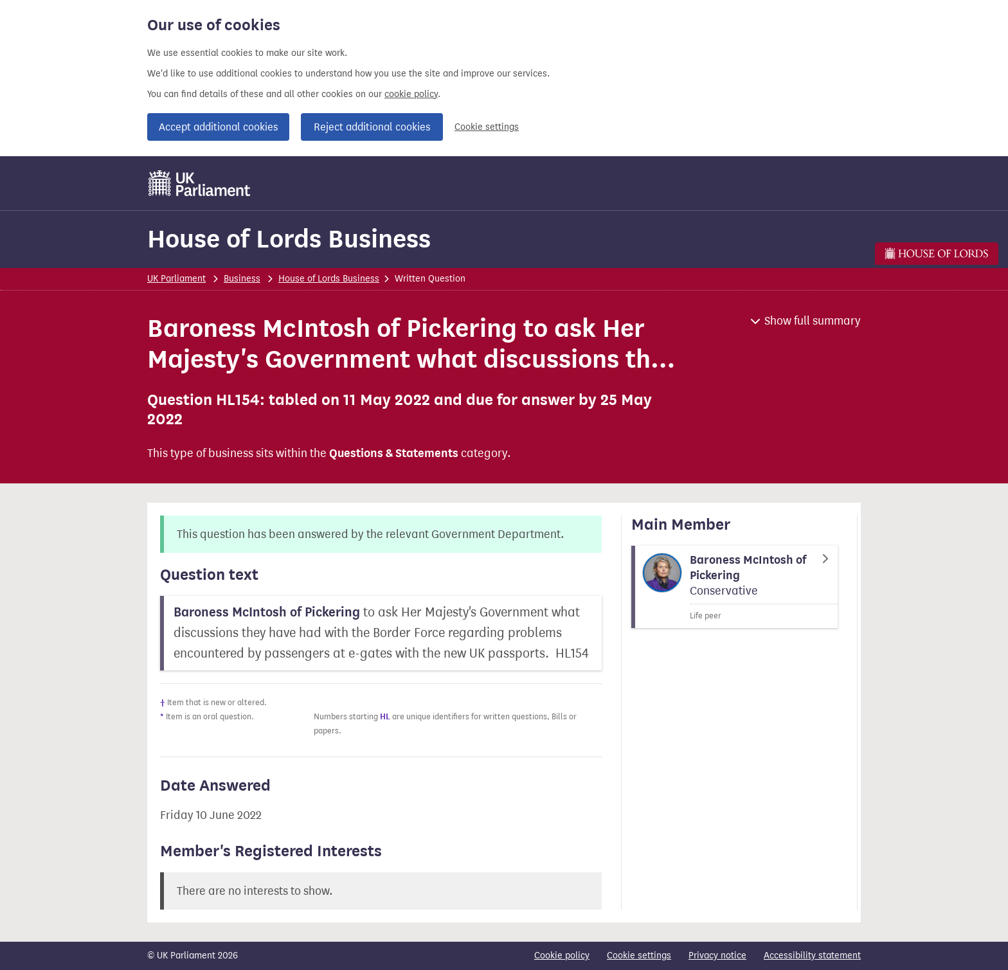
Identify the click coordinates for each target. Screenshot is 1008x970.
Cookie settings (487, 126)
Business (242, 278)
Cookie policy (562, 955)
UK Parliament (176, 278)
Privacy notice (717, 955)
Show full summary (812, 321)
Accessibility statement (812, 955)
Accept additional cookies (218, 127)
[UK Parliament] (199, 183)
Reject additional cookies (372, 127)
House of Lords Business (289, 239)
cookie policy (411, 94)
